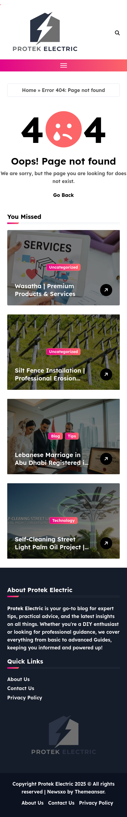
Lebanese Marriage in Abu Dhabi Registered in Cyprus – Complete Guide (51, 466)
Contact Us (20, 688)
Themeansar (89, 792)
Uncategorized (63, 267)
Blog (55, 436)
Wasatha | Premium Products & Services (45, 290)
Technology (63, 520)
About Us (18, 679)
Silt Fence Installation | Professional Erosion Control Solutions (50, 378)
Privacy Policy (24, 698)
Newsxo (56, 792)
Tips (72, 436)
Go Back (63, 195)
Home (29, 90)
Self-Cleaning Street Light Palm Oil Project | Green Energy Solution (49, 547)
